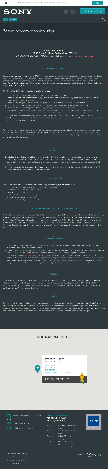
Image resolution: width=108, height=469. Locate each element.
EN (60, 12)
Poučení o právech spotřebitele (17, 460)
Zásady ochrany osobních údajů (17, 457)
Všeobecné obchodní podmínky (17, 454)
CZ (57, 12)
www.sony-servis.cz (83, 56)
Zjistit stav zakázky (92, 11)
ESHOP (13, 19)
